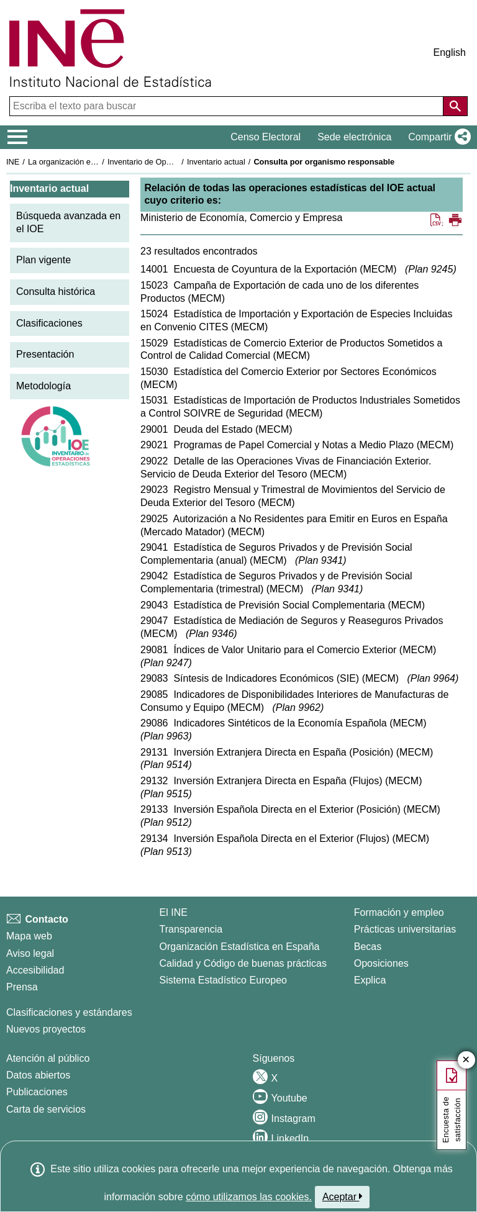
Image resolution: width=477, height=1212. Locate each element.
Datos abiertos (38, 1075)
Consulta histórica (55, 291)
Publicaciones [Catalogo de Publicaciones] (37, 1092)
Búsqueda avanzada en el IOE (68, 222)
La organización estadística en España (96, 161)
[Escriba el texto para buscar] (227, 106)
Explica (370, 980)
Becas (367, 946)
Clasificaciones (49, 323)
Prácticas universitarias (405, 929)
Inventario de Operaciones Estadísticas (176, 161)
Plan (430, 269)
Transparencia (191, 929)
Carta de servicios (46, 1109)
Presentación (45, 354)
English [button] (450, 52)
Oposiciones (381, 963)
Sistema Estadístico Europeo (223, 980)
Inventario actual (216, 161)
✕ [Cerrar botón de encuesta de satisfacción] (466, 1060)
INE (12, 161)
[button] (437, 137)
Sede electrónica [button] (354, 137)
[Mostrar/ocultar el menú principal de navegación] (17, 137)
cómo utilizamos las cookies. (249, 1197)
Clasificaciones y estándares (69, 1012)
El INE (174, 912)
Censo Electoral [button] (265, 137)
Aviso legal (30, 953)
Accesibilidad (35, 970)
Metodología (43, 386)
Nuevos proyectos (46, 1029)
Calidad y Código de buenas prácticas (243, 963)
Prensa (22, 987)
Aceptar (342, 1196)
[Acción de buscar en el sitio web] (455, 106)
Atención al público (47, 1058)
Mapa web (29, 936)
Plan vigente (43, 260)
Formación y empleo (399, 912)
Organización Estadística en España (240, 946)
